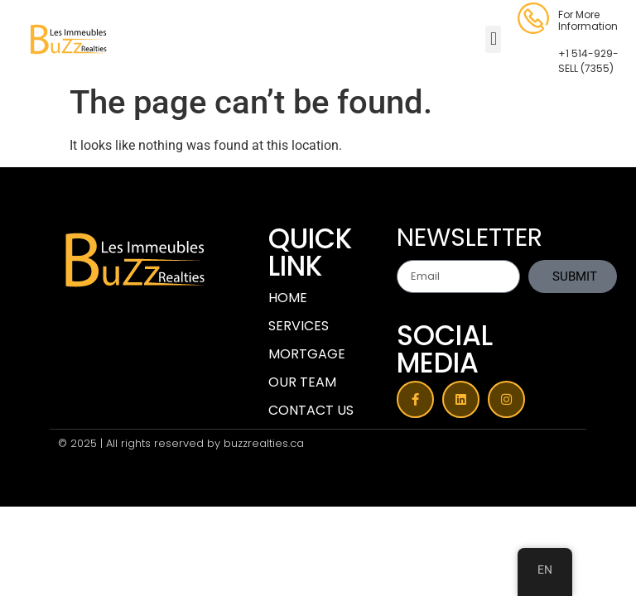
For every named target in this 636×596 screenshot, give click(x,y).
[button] (493, 39)
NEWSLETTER (469, 240)
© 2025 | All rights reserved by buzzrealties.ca (181, 443)
